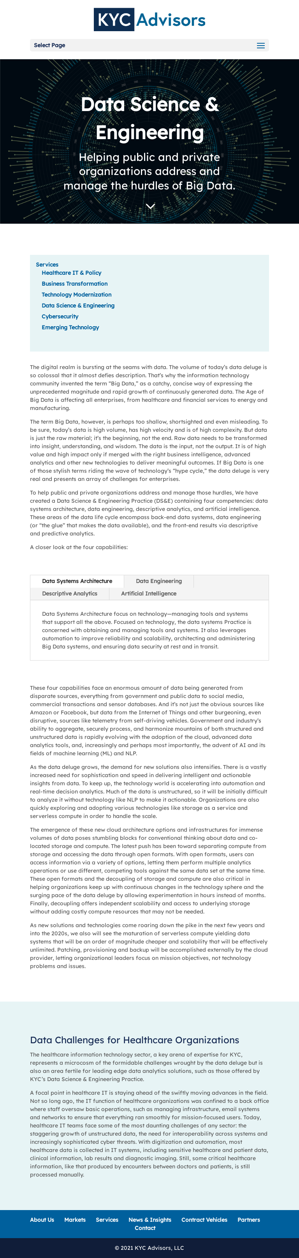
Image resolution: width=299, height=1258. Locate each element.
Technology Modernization (76, 294)
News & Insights (149, 1219)
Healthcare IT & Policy (71, 272)
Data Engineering (159, 581)
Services (47, 264)
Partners (248, 1219)
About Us (42, 1219)
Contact (145, 1227)
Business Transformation (74, 283)
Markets (75, 1219)
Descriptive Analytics (69, 593)
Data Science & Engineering (78, 305)
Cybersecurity (60, 316)
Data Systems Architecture (77, 581)
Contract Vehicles (204, 1219)
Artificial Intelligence (148, 593)
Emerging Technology (70, 327)
